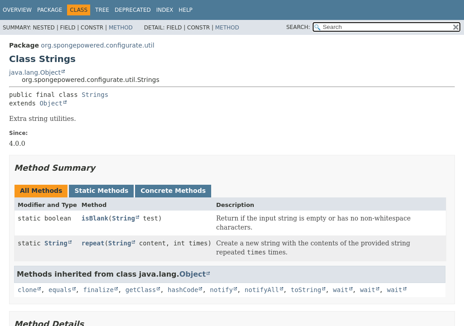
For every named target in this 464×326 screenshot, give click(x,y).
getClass (141, 289)
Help (186, 10)
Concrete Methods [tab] (173, 190)
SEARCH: (298, 27)
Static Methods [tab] (101, 190)
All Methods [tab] (41, 190)
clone (27, 289)
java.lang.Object (35, 72)
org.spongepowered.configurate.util (97, 45)
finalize (98, 289)
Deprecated (133, 10)
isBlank (95, 218)
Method (121, 27)
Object (51, 103)
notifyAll (262, 289)
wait (340, 289)
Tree (102, 10)
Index (165, 10)
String (123, 218)
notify (221, 289)
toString (306, 289)
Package (49, 10)
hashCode (183, 289)
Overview (17, 10)
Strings (95, 94)
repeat (93, 243)
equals (60, 289)
